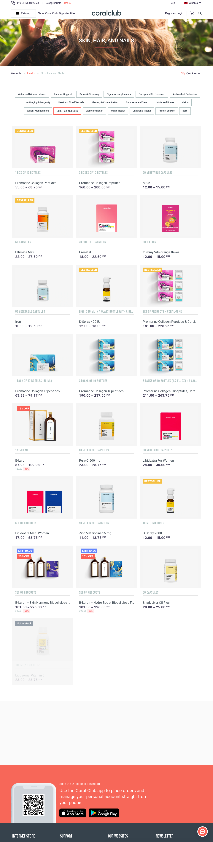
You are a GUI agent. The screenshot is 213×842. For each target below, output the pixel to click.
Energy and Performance (152, 95)
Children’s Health (142, 111)
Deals (67, 3)
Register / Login (174, 13)
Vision (185, 103)
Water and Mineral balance (32, 95)
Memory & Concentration (105, 103)
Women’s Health (94, 111)
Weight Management (38, 111)
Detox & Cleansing (89, 95)
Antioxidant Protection (185, 95)
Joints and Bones (165, 103)
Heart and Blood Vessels (71, 103)
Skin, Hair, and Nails (67, 112)
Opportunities (67, 13)
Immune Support (63, 95)
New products (53, 3)
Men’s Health (118, 111)
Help (172, 2)
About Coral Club (48, 13)
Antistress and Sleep (137, 103)
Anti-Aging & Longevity (38, 103)
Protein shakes (167, 111)
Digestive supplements (119, 95)
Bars (184, 111)
